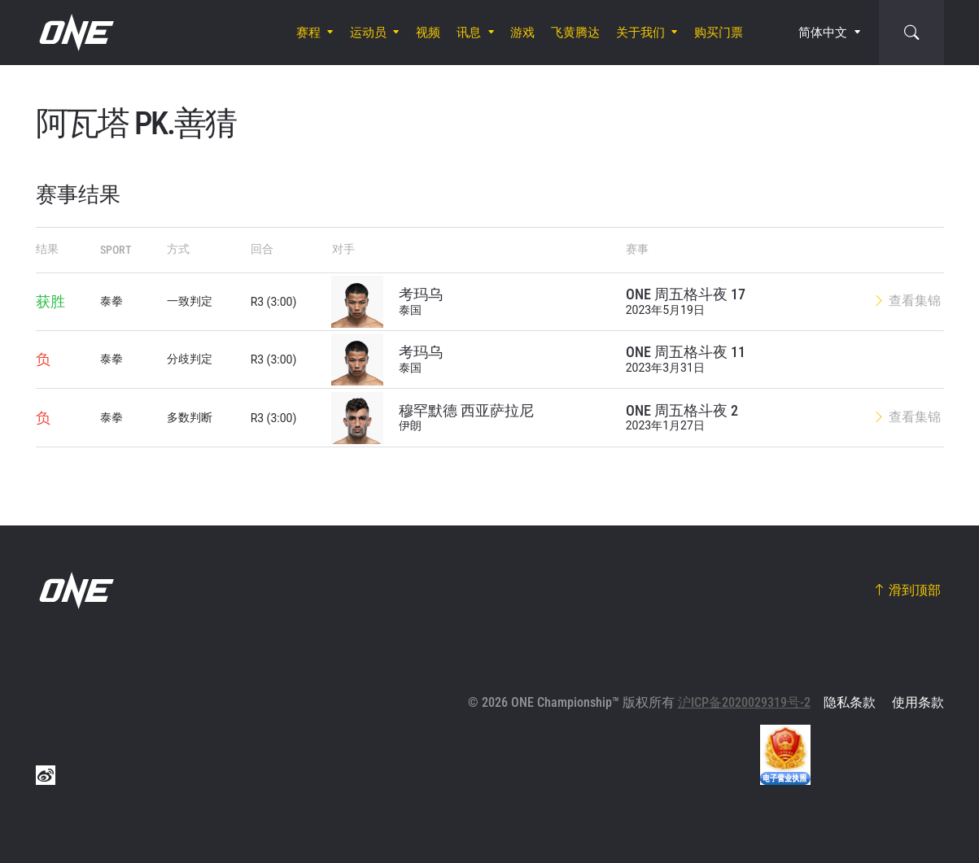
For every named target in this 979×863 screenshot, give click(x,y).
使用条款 (918, 702)
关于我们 (640, 32)
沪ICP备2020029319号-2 (744, 702)
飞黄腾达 (575, 32)
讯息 (469, 32)
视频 (428, 32)
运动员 (368, 32)
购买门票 (718, 32)
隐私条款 (850, 702)
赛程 (308, 32)
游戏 (522, 32)
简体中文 (822, 32)
